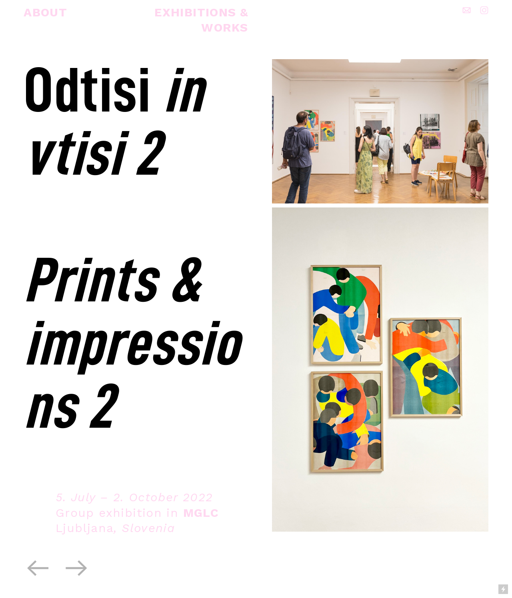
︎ (38, 568)
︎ (76, 568)
